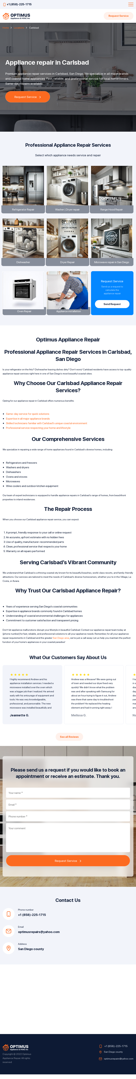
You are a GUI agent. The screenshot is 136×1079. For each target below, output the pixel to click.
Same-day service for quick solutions (27, 418)
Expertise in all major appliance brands (28, 423)
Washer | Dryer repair (68, 210)
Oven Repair (24, 315)
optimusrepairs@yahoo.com (39, 936)
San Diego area (61, 642)
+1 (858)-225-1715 (19, 4)
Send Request (112, 306)
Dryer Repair (68, 264)
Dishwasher (24, 264)
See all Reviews (69, 741)
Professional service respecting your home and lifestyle (38, 432)
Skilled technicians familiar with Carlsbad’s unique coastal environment (46, 427)
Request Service (118, 15)
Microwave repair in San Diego (112, 264)
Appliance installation (68, 315)
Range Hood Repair (112, 210)
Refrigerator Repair (24, 210)
